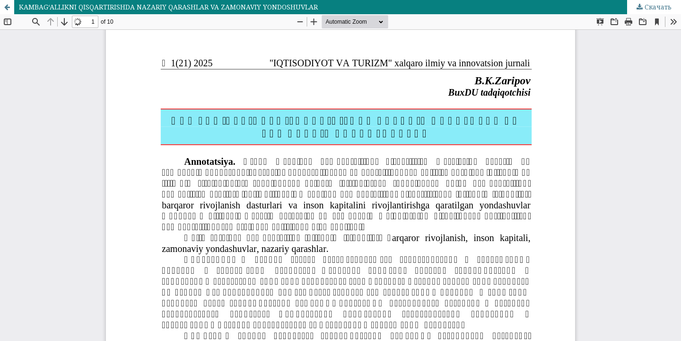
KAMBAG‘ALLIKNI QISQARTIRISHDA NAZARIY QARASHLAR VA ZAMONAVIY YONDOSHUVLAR (168, 6)
